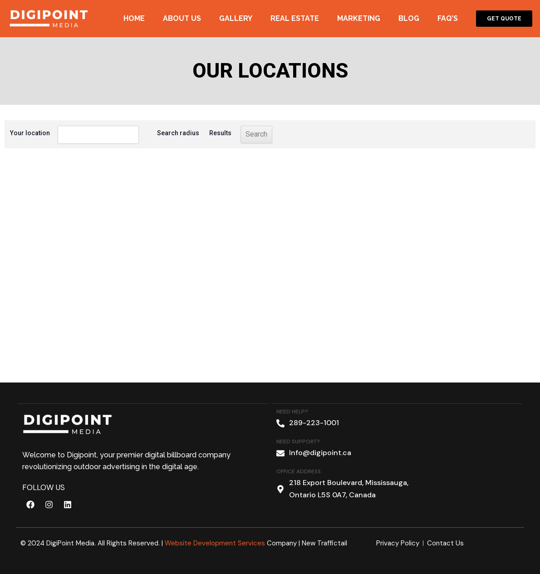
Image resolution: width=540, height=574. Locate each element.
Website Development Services (215, 543)
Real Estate (294, 18)
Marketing (358, 18)
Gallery (235, 18)
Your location (30, 133)
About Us (182, 18)
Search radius (164, 133)
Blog (408, 18)
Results (207, 133)
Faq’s (447, 18)
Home (134, 18)
